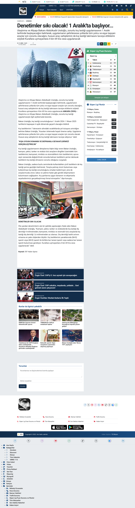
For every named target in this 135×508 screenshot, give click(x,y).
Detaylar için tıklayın (102, 98)
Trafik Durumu (99, 417)
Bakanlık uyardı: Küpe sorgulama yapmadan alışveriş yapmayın (47, 344)
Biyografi (8, 476)
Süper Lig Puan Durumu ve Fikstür (28, 421)
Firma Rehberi (10, 469)
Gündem (43, 6)
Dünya (10, 455)
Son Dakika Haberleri (76, 421)
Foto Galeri (9, 462)
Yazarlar (8, 467)
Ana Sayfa (8, 445)
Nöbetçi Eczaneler (24, 417)
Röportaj (8, 474)
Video (7, 464)
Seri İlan (8, 472)
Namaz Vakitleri (74, 417)
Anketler (8, 479)
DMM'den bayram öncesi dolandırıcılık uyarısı (27, 323)
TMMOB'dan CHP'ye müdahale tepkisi (47, 323)
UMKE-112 (52, 6)
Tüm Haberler (52, 10)
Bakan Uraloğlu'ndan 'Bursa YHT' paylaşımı (71, 344)
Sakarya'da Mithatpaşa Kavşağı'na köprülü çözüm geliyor (71, 324)
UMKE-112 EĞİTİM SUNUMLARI (71, 6)
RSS (20, 434)
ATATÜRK (69, 10)
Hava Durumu (48, 417)
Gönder (22, 386)
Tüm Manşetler (48, 421)
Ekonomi (11, 452)
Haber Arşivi (99, 421)
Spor (61, 10)
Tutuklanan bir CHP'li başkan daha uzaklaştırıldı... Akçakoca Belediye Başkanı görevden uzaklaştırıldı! (28, 345)
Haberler (20, 21)
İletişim (88, 6)
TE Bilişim (114, 434)
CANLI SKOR (101, 160)
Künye (42, 10)
